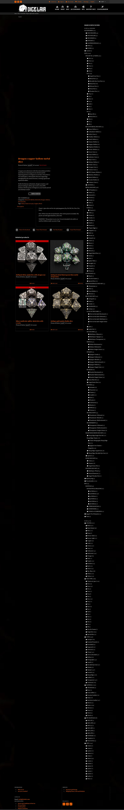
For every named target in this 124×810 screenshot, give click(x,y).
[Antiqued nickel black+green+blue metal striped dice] (66, 256)
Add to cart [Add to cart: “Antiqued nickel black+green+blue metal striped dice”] (54, 283)
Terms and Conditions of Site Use (26, 803)
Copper (36, 204)
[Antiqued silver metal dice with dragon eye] (32, 256)
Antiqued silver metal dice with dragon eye (30, 275)
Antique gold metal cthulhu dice (62, 321)
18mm (23, 204)
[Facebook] (64, 804)
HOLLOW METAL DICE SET (32, 200)
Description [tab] (20, 206)
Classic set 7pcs (29, 204)
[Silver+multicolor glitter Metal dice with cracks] (32, 303)
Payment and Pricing (71, 789)
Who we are (21, 789)
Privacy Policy (22, 805)
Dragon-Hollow (45, 200)
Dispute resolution (23, 808)
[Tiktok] (71, 804)
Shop (19, 13)
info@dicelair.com (24, 799)
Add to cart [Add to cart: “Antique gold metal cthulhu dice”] (54, 329)
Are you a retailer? (23, 791)
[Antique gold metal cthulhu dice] (66, 303)
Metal (40, 204)
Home (16, 13)
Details (32, 283)
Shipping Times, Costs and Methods (75, 791)
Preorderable (22, 13)
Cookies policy (21, 807)
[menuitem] (92, 1)
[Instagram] (67, 804)
